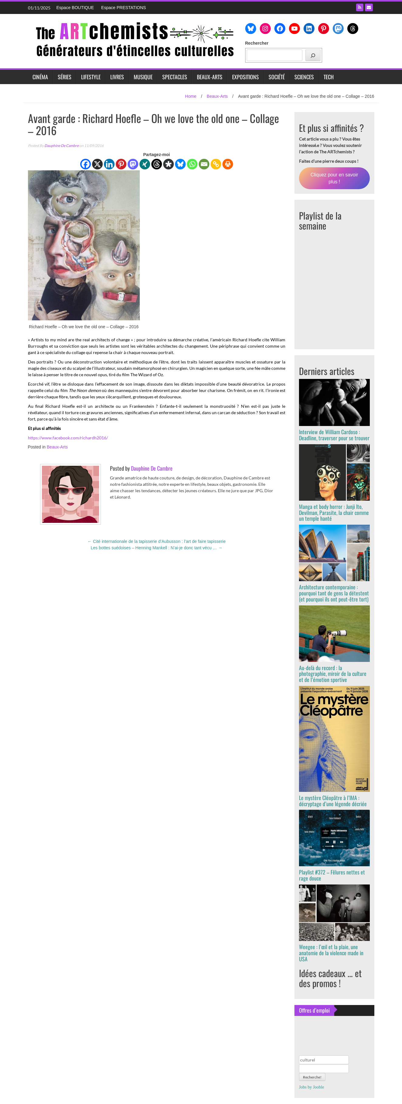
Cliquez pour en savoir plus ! (334, 178)
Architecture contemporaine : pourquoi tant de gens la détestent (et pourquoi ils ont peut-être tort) (334, 593)
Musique (143, 77)
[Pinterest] (121, 164)
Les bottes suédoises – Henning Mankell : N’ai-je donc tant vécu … (156, 547)
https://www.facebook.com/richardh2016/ (68, 437)
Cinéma (40, 77)
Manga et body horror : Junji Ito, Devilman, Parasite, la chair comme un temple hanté (334, 513)
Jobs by (311, 1087)
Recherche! (312, 1077)
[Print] (227, 164)
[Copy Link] (216, 164)
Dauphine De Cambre (61, 145)
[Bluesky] (180, 164)
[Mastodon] (133, 164)
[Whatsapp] (192, 164)
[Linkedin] (109, 164)
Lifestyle (91, 77)
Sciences (304, 77)
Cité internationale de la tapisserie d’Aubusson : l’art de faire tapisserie (156, 541)
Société (277, 77)
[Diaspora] (168, 164)
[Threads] (156, 164)
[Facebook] (85, 164)
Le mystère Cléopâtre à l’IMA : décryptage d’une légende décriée (333, 801)
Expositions (245, 77)
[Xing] (144, 164)
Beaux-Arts (209, 77)
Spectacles (174, 77)
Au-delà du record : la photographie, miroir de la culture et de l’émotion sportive (332, 674)
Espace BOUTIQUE (75, 7)
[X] (97, 164)
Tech (329, 77)
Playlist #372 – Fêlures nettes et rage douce (332, 875)
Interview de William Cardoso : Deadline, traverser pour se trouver (334, 435)
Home (190, 96)
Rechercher (257, 43)
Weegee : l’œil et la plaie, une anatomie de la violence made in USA (331, 953)
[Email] (204, 164)
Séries (64, 77)
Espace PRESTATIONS (123, 7)
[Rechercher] (313, 55)
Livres (117, 77)
